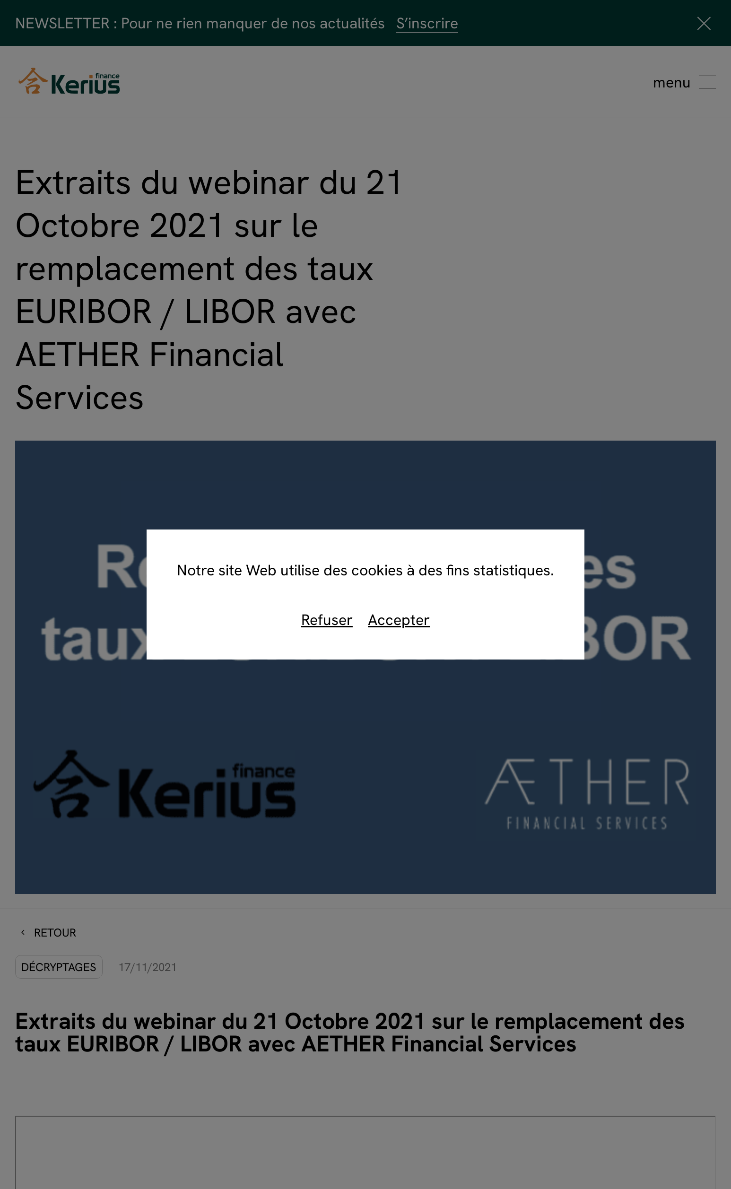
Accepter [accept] (399, 619)
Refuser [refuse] (327, 619)
